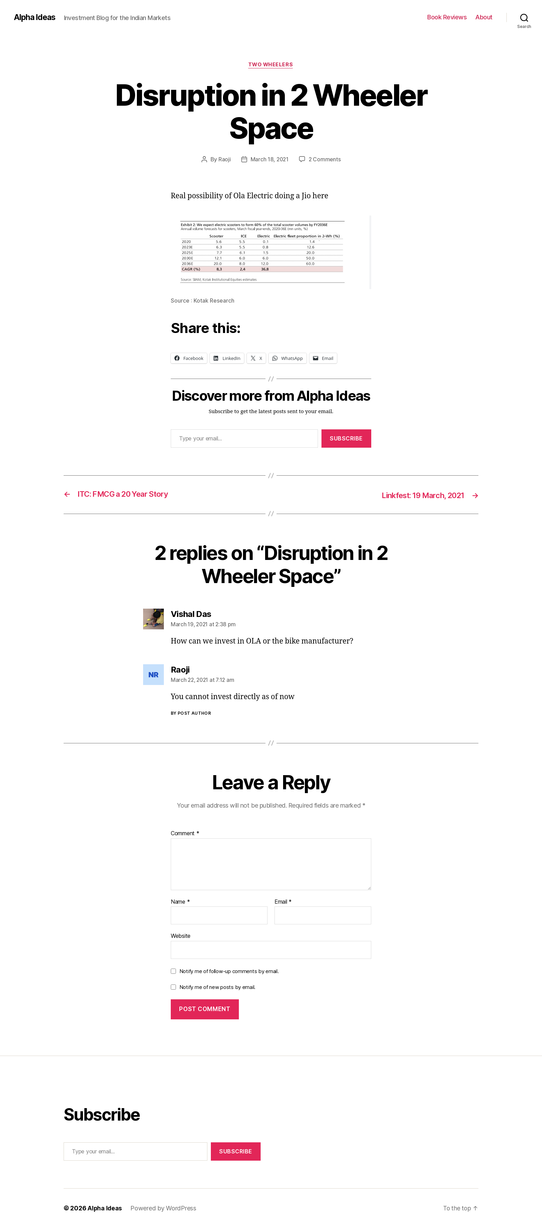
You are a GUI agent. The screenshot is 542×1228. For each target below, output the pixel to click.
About (484, 17)
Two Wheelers (271, 65)
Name (180, 902)
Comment (185, 834)
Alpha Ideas (35, 17)
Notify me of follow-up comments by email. (229, 971)
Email (283, 902)
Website (180, 936)
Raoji (224, 159)
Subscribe (346, 439)
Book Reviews (447, 17)
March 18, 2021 (269, 159)
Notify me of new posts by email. (217, 987)
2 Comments (325, 159)
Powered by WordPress (164, 1208)
